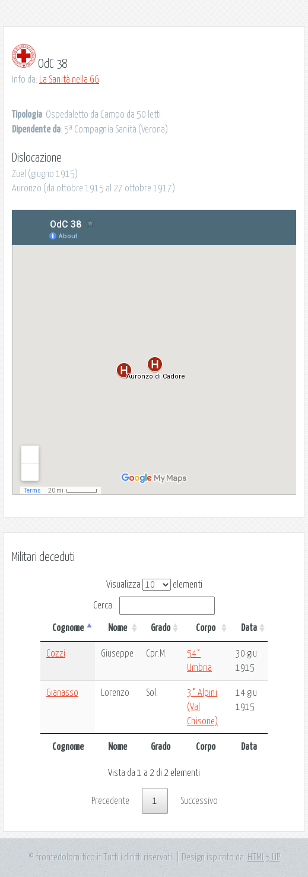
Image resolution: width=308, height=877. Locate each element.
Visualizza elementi (154, 584)
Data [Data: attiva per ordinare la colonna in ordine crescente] (249, 628)
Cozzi (55, 653)
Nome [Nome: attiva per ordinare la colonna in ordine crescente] (117, 628)
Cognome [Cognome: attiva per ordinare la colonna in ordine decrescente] (68, 628)
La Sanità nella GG (69, 79)
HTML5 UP (263, 857)
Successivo (199, 801)
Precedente (110, 801)
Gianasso (62, 693)
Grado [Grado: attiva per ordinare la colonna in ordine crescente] (160, 628)
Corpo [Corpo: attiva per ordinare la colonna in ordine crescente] (205, 628)
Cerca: (154, 605)
